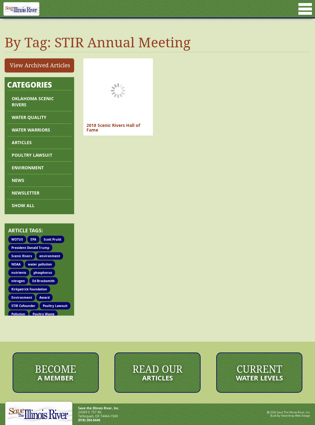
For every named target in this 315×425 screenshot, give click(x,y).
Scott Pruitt (52, 239)
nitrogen (18, 281)
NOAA (16, 264)
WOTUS (17, 239)
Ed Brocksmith (43, 281)
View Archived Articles (40, 65)
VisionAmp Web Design (295, 416)
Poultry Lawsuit (55, 306)
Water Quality (29, 117)
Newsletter (25, 193)
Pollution (18, 314)
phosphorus (43, 272)
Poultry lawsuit (32, 155)
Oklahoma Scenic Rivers (33, 102)
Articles (22, 142)
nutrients (18, 272)
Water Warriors (31, 130)
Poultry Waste (43, 314)
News (18, 180)
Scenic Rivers (21, 256)
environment (49, 256)
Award (44, 297)
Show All (23, 205)
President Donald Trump (30, 248)
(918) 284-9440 (89, 420)
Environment (28, 168)
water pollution (40, 264)
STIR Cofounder (23, 306)
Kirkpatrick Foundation (29, 289)
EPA (33, 239)
